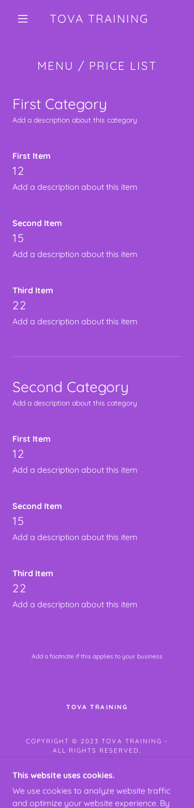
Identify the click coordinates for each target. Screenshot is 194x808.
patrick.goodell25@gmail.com (97, 769)
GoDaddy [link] (123, 782)
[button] (22, 18)
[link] (99, 18)
